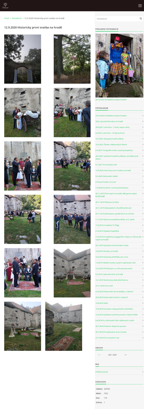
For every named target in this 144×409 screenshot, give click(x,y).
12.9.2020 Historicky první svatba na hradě (113, 170)
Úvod (6, 18)
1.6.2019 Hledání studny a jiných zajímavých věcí (115, 262)
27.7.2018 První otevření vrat (107, 337)
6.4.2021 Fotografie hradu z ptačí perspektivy (114, 150)
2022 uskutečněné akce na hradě (109, 121)
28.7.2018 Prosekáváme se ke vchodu (110, 332)
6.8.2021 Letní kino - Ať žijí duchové (109, 133)
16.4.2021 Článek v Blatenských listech (111, 144)
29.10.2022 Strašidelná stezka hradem (111, 99)
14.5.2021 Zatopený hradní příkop (109, 138)
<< (99, 355)
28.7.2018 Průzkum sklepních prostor (110, 326)
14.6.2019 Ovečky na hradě (106, 251)
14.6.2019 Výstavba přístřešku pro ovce (111, 257)
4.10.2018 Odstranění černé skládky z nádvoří (114, 291)
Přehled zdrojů (101, 372)
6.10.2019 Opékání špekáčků (107, 231)
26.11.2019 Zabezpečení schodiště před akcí (113, 208)
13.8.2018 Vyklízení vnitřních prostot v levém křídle (116, 314)
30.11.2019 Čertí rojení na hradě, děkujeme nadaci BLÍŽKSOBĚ (116, 195)
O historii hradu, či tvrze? (105, 182)
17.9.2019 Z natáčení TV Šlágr (107, 225)
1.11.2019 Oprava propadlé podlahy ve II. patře (114, 219)
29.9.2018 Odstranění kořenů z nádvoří (111, 297)
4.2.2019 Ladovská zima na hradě (109, 274)
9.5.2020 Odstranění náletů (106, 176)
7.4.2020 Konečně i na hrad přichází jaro (111, 187)
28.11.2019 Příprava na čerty (107, 202)
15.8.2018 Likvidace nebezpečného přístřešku (114, 309)
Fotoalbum (17, 18)
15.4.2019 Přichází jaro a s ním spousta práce (113, 268)
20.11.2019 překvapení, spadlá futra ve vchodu (114, 213)
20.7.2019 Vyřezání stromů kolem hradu (112, 245)
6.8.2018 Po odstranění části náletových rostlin (114, 320)
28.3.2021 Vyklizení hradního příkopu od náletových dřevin (117, 157)
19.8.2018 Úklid (101, 303)
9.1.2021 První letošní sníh (106, 164)
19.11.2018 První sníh (104, 285)
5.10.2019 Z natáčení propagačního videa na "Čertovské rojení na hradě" (118, 238)
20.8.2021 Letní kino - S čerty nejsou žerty (112, 127)
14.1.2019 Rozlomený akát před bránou (111, 280)
